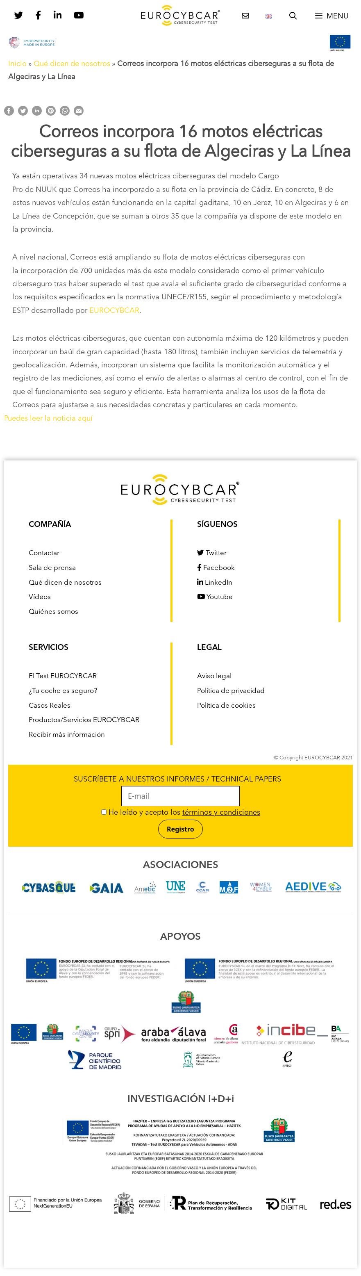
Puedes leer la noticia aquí (48, 418)
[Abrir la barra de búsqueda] (293, 16)
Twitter (212, 553)
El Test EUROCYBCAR (63, 676)
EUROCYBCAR (114, 310)
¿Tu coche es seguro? (63, 691)
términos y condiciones (221, 812)
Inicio (17, 64)
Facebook (216, 568)
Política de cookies (226, 705)
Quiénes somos (53, 611)
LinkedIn (214, 582)
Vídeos (40, 597)
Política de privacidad (231, 691)
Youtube (215, 597)
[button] (331, 16)
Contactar (44, 553)
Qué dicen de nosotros (72, 64)
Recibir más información (67, 734)
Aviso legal (214, 676)
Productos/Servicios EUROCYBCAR (84, 720)
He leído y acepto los (180, 812)
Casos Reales (49, 705)
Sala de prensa (52, 568)
